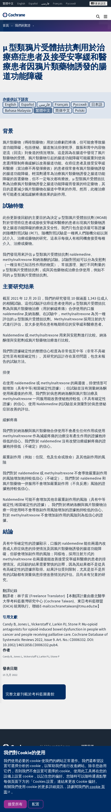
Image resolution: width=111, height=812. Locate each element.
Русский (71, 3)
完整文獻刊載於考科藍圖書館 (30, 694)
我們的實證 (22, 25)
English (21, 3)
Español (33, 3)
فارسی (45, 3)
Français (57, 3)
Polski (79, 110)
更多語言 (98, 3)
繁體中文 (8, 3)
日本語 (96, 104)
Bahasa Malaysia (18, 110)
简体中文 (62, 110)
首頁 (6, 25)
